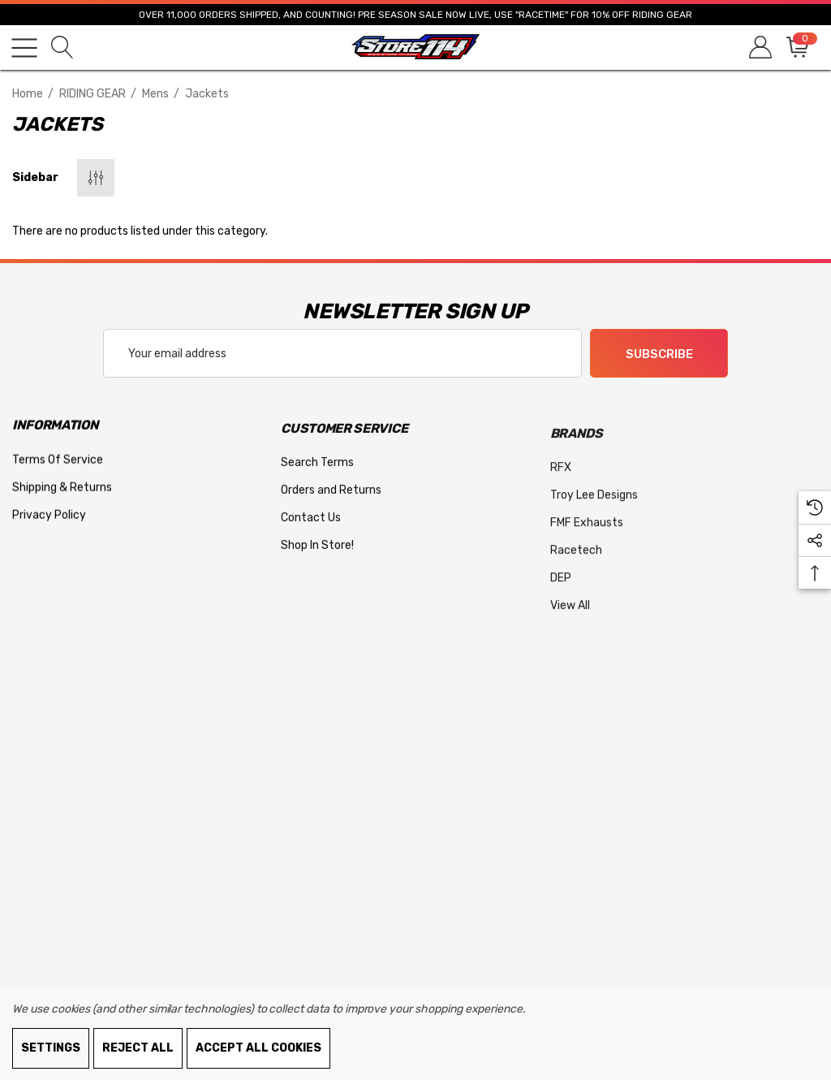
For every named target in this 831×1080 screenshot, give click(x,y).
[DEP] (560, 591)
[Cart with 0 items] (796, 47)
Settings (50, 1048)
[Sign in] (759, 47)
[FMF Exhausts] (586, 536)
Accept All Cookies (258, 1048)
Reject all (138, 1048)
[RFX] (560, 481)
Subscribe (659, 354)
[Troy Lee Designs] (594, 508)
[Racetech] (576, 563)
